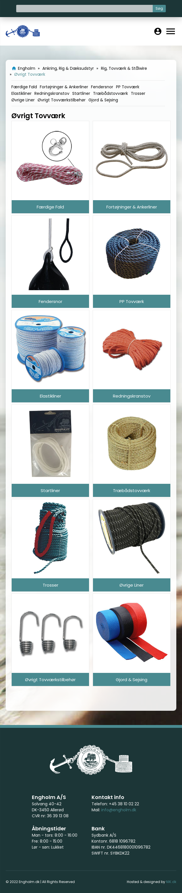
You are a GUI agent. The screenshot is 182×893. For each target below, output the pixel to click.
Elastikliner (21, 93)
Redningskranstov (51, 93)
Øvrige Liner (23, 100)
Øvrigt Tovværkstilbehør (62, 100)
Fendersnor (102, 87)
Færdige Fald (24, 87)
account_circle (158, 31)
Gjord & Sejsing (103, 100)
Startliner (81, 93)
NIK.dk (171, 881)
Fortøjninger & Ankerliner (64, 87)
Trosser (138, 93)
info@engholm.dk (118, 810)
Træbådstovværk (110, 93)
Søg (159, 8)
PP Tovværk (127, 87)
